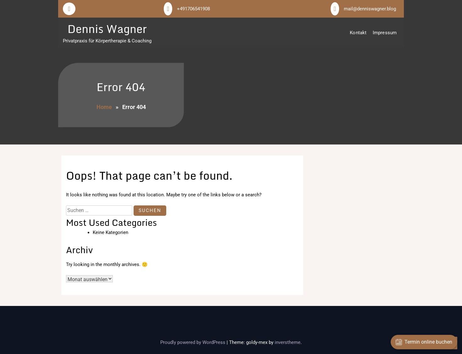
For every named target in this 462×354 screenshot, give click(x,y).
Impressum (385, 32)
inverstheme (287, 342)
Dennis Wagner (107, 29)
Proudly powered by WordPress (193, 342)
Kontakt (358, 32)
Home (104, 107)
